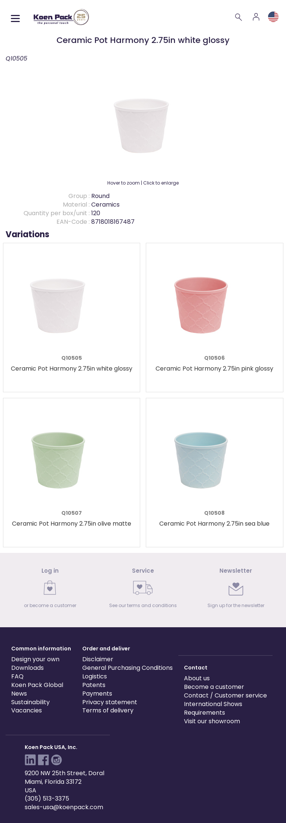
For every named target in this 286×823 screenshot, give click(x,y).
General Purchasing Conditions (127, 667)
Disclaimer (97, 659)
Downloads (27, 667)
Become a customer (214, 687)
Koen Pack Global (37, 685)
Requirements (204, 712)
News (19, 693)
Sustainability (30, 702)
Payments (97, 693)
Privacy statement (109, 702)
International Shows (213, 704)
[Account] (256, 17)
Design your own (35, 659)
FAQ (17, 676)
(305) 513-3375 (47, 798)
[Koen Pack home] (61, 17)
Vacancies (26, 710)
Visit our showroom (212, 721)
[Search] (239, 17)
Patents (93, 685)
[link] (50, 590)
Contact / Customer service (225, 695)
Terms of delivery (107, 710)
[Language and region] (273, 17)
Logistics (94, 676)
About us (197, 678)
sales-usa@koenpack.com (64, 807)
